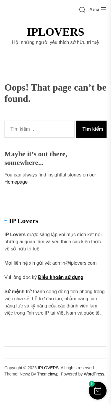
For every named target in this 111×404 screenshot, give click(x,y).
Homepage (16, 181)
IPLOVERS (55, 32)
